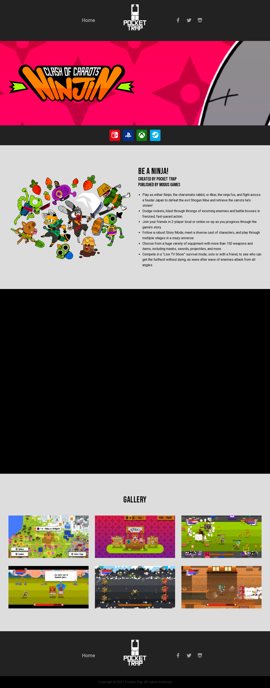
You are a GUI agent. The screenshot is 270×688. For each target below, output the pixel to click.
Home (88, 20)
